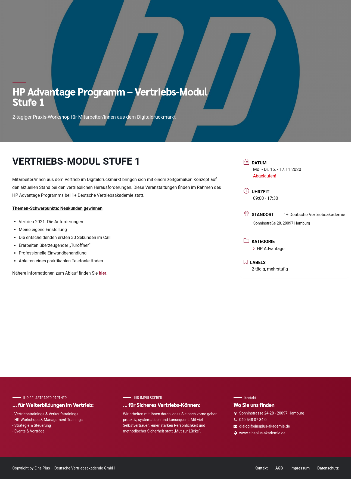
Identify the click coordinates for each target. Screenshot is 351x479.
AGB (279, 468)
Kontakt (261, 468)
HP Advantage (269, 248)
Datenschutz (327, 468)
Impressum (300, 468)
